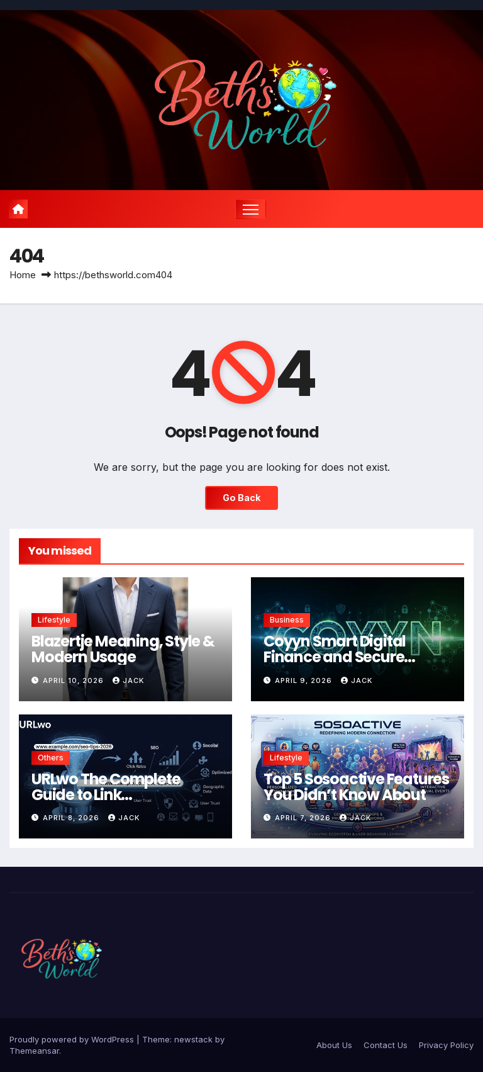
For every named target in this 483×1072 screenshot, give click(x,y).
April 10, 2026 (74, 680)
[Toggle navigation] (250, 209)
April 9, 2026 (305, 680)
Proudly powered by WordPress (72, 1039)
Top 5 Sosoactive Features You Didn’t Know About (356, 787)
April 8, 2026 (72, 817)
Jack (128, 680)
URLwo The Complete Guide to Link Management (105, 795)
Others (51, 757)
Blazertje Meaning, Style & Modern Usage (122, 649)
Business (287, 619)
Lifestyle (54, 619)
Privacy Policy (446, 1045)
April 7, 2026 (304, 817)
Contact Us (386, 1045)
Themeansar (34, 1051)
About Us (334, 1045)
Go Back (241, 497)
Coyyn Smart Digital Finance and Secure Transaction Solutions (341, 657)
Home (22, 275)
